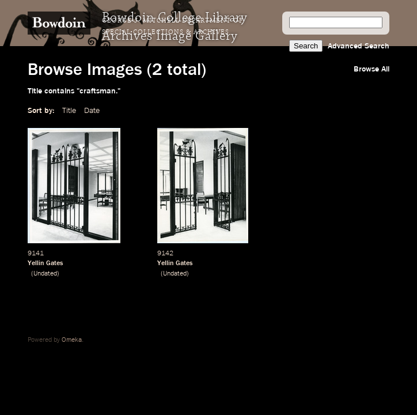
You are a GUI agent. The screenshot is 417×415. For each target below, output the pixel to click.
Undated (45, 273)
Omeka (72, 340)
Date (92, 111)
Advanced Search (358, 46)
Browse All (371, 69)
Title (69, 111)
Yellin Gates (45, 263)
